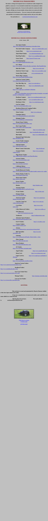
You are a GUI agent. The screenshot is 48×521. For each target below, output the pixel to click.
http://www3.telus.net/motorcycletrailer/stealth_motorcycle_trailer (30, 171)
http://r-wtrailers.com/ (39, 221)
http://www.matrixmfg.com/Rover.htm (22, 77)
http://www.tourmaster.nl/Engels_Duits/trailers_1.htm (26, 237)
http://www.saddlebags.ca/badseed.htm (23, 119)
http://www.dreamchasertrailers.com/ (22, 123)
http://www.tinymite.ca (34, 83)
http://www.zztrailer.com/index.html (22, 248)
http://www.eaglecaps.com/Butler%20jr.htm (24, 89)
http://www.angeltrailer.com (39, 250)
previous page (24, 324)
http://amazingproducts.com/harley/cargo (23, 189)
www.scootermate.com (37, 73)
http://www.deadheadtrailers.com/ (9, 269)
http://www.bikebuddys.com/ (36, 85)
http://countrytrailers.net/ (19, 225)
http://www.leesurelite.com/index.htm (10, 280)
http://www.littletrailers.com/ (39, 48)
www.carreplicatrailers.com (36, 99)
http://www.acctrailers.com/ (39, 71)
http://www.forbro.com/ (39, 129)
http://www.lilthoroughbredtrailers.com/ (23, 62)
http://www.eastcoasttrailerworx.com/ (10, 273)
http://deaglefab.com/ (18, 138)
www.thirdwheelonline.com (36, 53)
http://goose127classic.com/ (33, 58)
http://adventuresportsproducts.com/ (22, 219)
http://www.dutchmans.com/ (36, 102)
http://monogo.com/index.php (39, 276)
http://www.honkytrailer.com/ (20, 175)
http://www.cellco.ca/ (40, 209)
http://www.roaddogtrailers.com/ (37, 56)
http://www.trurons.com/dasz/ (20, 163)
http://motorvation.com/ (19, 179)
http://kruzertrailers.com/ (19, 183)
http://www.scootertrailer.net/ (20, 142)
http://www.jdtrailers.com (19, 195)
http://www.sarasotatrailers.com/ (21, 160)
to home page (24, 321)
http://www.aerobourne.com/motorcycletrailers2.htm (26, 46)
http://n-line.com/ (39, 191)
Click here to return (24, 320)
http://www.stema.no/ (36, 112)
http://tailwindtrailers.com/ (20, 146)
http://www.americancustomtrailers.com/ (11, 264)
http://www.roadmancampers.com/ (37, 97)
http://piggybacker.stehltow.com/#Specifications (25, 156)
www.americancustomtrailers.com (22, 81)
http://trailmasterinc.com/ (38, 215)
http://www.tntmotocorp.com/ (25, 213)
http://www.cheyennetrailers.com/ (22, 106)
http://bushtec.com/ (38, 185)
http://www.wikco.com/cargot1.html (22, 127)
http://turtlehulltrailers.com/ (37, 132)
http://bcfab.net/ (40, 148)
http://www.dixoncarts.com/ (38, 253)
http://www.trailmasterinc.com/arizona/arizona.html (26, 229)
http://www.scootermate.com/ (34, 51)
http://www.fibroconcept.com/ (20, 240)
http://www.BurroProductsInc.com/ (22, 244)
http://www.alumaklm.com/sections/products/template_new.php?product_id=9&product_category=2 (30, 94)
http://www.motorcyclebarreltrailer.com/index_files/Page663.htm (29, 66)
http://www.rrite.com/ (38, 68)
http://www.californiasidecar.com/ (21, 167)
